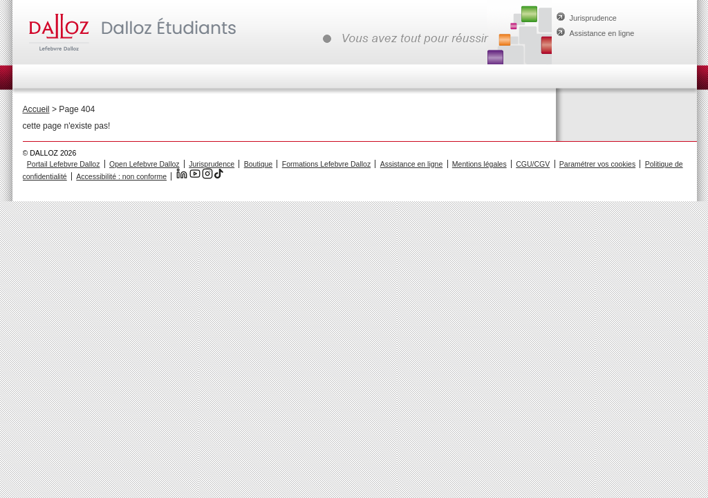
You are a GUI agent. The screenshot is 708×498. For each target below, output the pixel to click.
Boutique (258, 164)
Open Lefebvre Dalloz (144, 164)
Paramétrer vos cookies (597, 164)
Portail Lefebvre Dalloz (63, 164)
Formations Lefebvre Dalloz (326, 164)
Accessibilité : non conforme (121, 176)
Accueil (36, 109)
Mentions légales (479, 164)
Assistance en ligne (602, 33)
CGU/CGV (533, 164)
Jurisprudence (593, 18)
